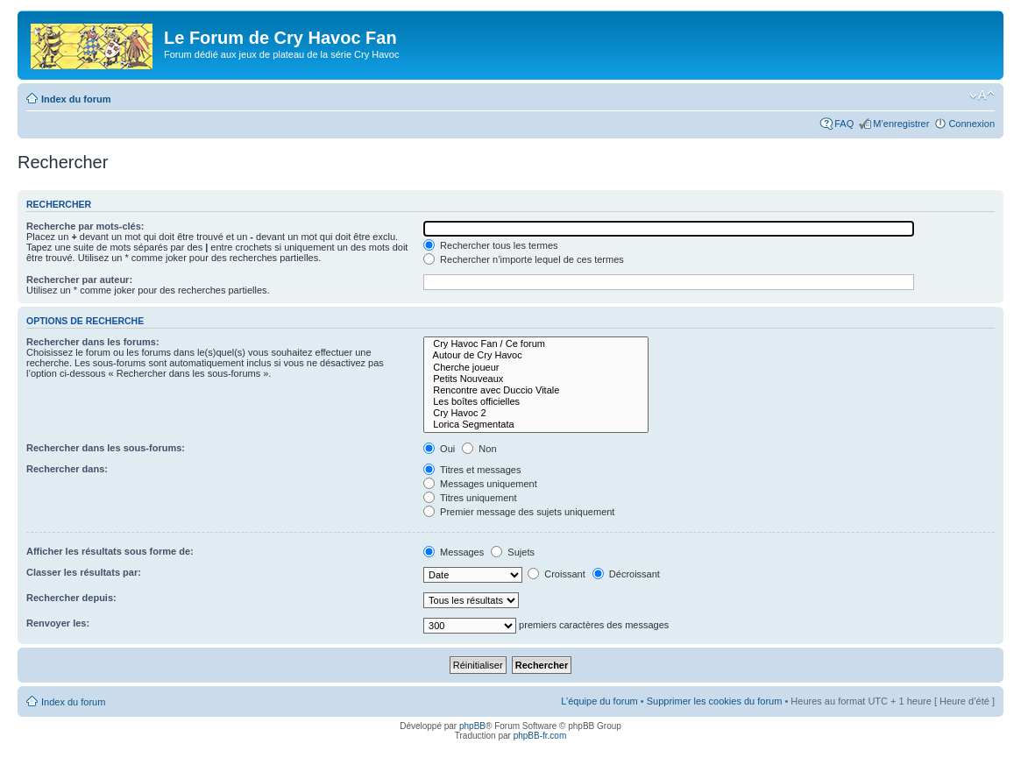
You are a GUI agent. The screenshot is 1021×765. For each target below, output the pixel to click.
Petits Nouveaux (536, 379)
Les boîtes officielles (536, 401)
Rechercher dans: (67, 469)
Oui (439, 448)
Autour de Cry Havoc (536, 355)
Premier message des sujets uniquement (518, 511)
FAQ (844, 123)
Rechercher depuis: (71, 597)
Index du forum (75, 99)
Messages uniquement (480, 483)
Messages (453, 552)
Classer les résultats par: (83, 572)
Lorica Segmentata (536, 424)
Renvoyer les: (57, 623)
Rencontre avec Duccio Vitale (536, 390)
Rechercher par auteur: (79, 279)
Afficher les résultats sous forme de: (110, 551)
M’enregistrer (901, 123)
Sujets (513, 552)
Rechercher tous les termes (490, 245)
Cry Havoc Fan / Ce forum (536, 344)
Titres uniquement (470, 497)
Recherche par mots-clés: (85, 226)
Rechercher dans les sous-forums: (105, 448)
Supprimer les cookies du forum (715, 701)
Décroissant (626, 574)
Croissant (556, 574)
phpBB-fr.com (540, 735)
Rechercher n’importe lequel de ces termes (523, 259)
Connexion (971, 123)
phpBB (472, 726)
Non (479, 448)
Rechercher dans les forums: (93, 341)
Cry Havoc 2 (536, 413)
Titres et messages (472, 469)
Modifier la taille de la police (982, 95)
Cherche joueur (536, 367)
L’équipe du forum (599, 701)
